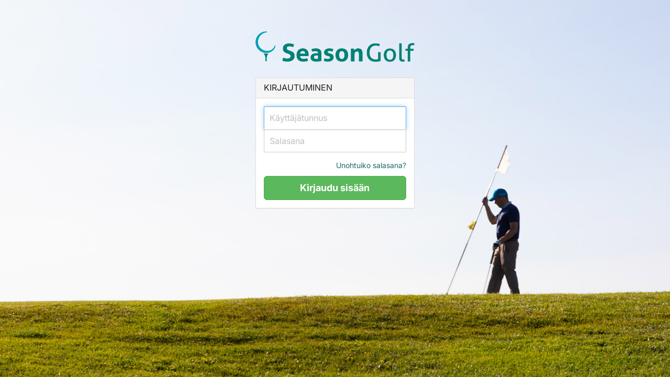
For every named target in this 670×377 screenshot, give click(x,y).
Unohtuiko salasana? (371, 165)
